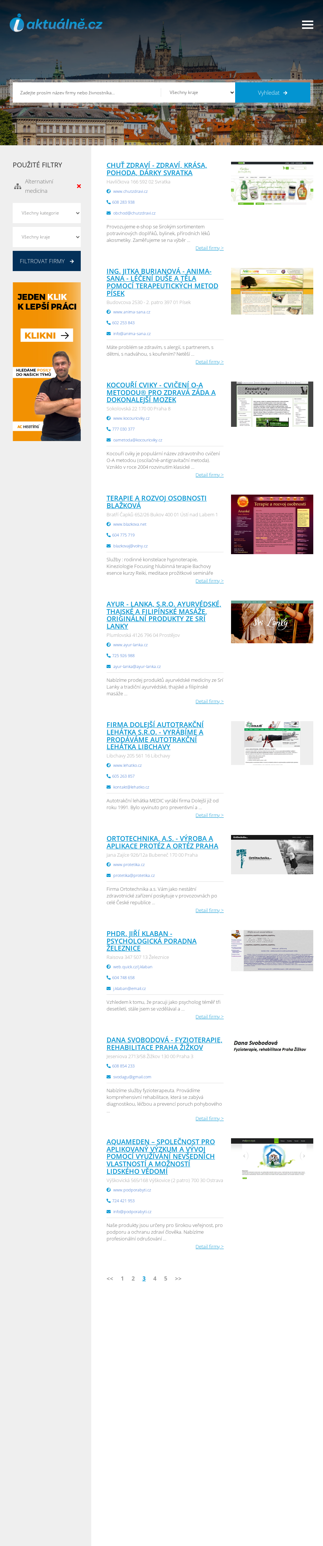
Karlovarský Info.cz (263, 1519)
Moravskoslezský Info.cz (193, 1482)
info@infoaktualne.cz (163, 1376)
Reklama (25, 1510)
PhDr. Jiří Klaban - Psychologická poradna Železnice (152, 941)
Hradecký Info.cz (185, 1500)
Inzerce (23, 1482)
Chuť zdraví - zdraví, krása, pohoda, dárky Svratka (157, 169)
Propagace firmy (33, 1500)
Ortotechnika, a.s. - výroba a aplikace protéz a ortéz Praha (162, 842)
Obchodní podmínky (108, 1472)
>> (178, 1278)
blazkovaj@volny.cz (130, 546)
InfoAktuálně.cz (69, 1539)
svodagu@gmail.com (132, 1076)
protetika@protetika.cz (134, 875)
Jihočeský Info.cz (261, 1482)
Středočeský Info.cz (264, 1500)
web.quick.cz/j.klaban (133, 966)
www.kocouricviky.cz (131, 418)
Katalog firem (30, 1472)
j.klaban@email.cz (129, 988)
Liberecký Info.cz (185, 1519)
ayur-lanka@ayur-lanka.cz (137, 666)
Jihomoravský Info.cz (189, 1510)
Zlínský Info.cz (258, 1491)
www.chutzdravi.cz (130, 191)
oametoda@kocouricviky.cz (137, 440)
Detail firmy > (210, 247)
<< (110, 1278)
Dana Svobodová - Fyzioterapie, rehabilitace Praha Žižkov (164, 1043)
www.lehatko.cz (127, 765)
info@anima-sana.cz (132, 333)
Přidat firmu (99, 1463)
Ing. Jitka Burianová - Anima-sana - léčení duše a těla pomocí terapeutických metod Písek (162, 282)
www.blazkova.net (130, 524)
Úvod (21, 1463)
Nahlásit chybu (102, 1500)
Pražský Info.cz (259, 1472)
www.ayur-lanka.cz (130, 644)
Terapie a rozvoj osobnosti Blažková (157, 501)
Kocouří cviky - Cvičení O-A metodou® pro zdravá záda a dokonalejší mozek (161, 392)
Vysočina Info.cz (184, 1491)
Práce (22, 1491)
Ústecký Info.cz (183, 1472)
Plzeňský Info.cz (260, 1463)
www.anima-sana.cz (131, 312)
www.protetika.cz (129, 864)
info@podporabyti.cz (132, 1211)
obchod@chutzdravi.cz (134, 213)
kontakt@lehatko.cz (131, 787)
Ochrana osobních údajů (113, 1482)
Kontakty (95, 1491)
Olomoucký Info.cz (263, 1510)
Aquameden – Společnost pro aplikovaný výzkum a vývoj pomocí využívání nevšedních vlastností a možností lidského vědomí (161, 1156)
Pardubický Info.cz (187, 1463)
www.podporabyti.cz (132, 1190)
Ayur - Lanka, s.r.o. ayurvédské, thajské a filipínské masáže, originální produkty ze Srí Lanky (164, 615)
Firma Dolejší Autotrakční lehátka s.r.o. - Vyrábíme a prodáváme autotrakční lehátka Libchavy (155, 735)
